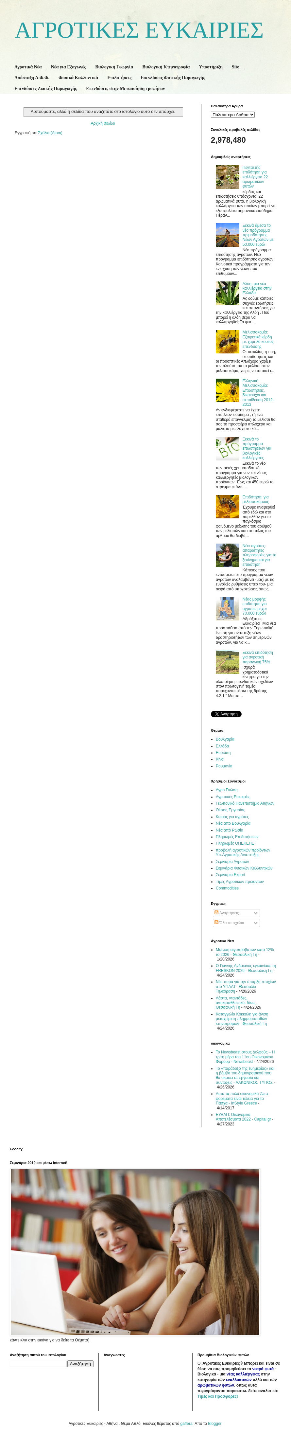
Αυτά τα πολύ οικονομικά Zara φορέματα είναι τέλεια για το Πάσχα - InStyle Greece (242, 1098)
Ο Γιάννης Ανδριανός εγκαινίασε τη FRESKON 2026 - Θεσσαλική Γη (246, 968)
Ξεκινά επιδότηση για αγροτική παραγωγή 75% (258, 657)
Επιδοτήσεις (119, 77)
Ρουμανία (224, 766)
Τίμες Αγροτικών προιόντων (240, 881)
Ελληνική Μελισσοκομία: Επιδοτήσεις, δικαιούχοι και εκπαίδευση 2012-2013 (258, 393)
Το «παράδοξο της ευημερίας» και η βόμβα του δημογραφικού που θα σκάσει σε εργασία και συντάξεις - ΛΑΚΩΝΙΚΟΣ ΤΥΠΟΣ (245, 1075)
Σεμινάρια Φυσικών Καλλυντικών (244, 868)
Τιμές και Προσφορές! (217, 1396)
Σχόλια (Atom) (50, 133)
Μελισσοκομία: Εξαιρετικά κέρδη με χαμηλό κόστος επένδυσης (258, 339)
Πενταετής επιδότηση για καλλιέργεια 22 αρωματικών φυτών (255, 177)
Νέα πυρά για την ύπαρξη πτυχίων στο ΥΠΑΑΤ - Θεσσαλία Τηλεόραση (246, 986)
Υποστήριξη (211, 66)
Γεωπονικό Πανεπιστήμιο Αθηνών (245, 803)
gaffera (186, 1423)
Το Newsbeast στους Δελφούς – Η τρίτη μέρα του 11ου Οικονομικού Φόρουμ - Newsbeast (245, 1057)
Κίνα (220, 759)
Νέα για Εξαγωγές (68, 66)
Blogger (214, 1423)
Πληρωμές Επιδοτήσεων (237, 837)
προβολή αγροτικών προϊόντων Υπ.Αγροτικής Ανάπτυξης (243, 852)
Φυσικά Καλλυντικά (78, 77)
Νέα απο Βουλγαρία (233, 823)
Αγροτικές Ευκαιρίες (233, 797)
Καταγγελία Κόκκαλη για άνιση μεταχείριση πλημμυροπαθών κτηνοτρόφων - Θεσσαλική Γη (242, 1019)
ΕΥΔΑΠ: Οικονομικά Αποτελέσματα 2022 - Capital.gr (243, 1117)
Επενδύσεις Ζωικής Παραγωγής (45, 88)
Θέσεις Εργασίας (230, 810)
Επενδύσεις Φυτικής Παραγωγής (173, 77)
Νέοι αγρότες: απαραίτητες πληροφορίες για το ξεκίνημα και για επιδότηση (259, 555)
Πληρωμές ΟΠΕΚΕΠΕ (235, 843)
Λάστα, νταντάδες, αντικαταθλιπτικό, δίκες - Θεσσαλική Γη (237, 1003)
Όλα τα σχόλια (229, 923)
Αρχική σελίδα (103, 123)
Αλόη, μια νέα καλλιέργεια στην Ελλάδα (257, 288)
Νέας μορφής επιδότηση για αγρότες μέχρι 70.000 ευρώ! (255, 606)
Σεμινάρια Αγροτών (232, 861)
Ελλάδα (222, 746)
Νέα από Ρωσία (229, 830)
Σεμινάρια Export (230, 874)
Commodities (227, 888)
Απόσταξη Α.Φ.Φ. (31, 77)
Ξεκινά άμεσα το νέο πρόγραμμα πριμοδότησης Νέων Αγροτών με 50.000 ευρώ (258, 235)
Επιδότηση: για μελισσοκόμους (256, 499)
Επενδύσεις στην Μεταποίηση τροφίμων (125, 88)
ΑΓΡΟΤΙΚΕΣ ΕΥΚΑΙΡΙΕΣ (139, 30)
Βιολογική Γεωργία (114, 66)
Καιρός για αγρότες (232, 817)
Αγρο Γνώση (227, 790)
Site (235, 66)
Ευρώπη (223, 752)
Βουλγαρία (225, 739)
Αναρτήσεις (226, 913)
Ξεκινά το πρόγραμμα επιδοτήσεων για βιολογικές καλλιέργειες (257, 448)
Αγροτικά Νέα (28, 66)
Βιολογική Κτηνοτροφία (166, 66)
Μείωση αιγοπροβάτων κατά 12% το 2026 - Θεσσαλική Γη (245, 952)
